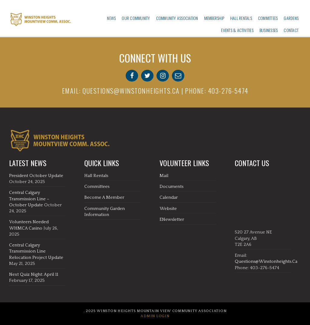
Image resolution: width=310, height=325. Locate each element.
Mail (164, 175)
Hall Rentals (241, 18)
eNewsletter (172, 219)
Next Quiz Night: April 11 (33, 274)
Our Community (136, 18)
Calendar (169, 197)
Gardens (291, 18)
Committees (268, 18)
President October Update (36, 175)
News (111, 18)
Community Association (177, 18)
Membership (214, 18)
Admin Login (154, 316)
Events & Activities (237, 30)
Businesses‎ (269, 30)
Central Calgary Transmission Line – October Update (29, 199)
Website (168, 208)
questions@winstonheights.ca (131, 90)
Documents (171, 186)
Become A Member (104, 197)
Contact (291, 30)
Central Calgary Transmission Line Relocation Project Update (36, 251)
